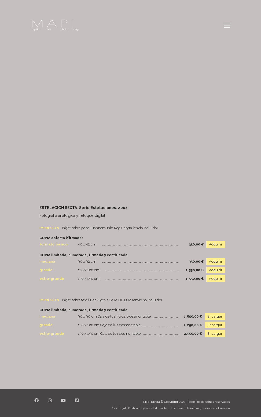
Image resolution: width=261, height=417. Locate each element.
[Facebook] (36, 403)
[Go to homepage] (55, 25)
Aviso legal (119, 408)
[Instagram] (50, 403)
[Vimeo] (77, 403)
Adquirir (215, 244)
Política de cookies (172, 408)
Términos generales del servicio (208, 408)
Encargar (214, 316)
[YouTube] (63, 403)
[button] (227, 25)
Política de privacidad (142, 408)
